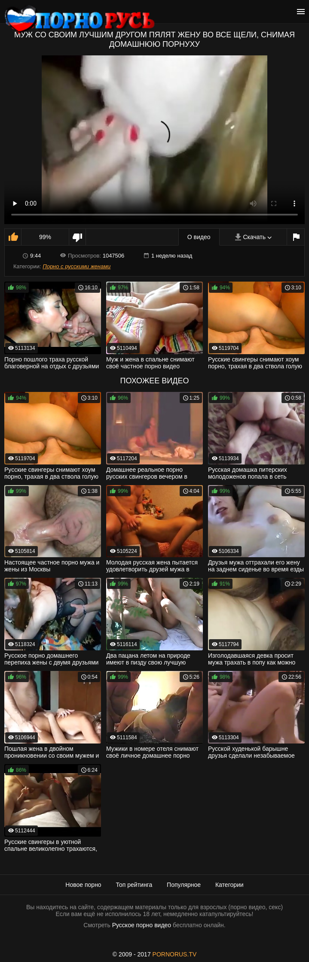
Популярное (184, 884)
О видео (199, 237)
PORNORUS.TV (175, 954)
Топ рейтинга (134, 884)
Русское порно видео (141, 925)
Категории (229, 884)
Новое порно (83, 884)
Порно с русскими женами (76, 266)
